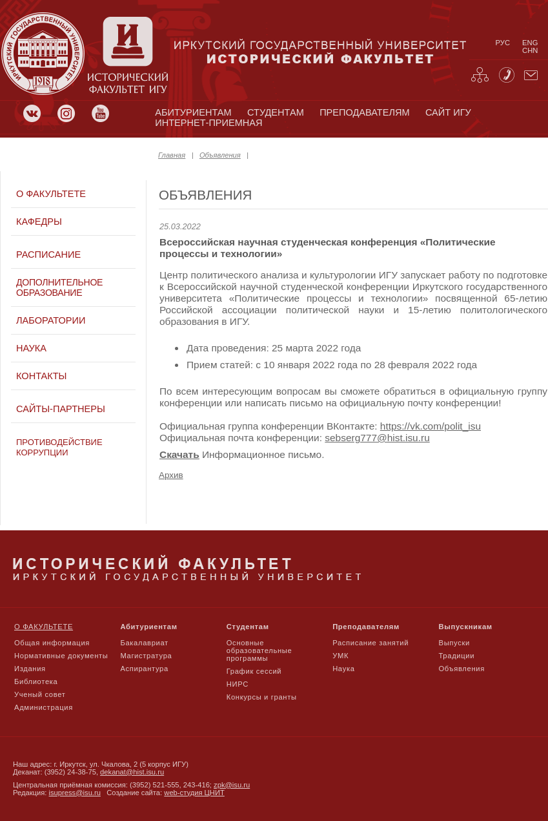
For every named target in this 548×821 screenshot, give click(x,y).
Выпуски (454, 643)
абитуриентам (193, 112)
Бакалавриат (144, 643)
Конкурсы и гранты (262, 697)
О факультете (51, 194)
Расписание (48, 254)
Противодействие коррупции (59, 447)
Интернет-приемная (208, 123)
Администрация (43, 707)
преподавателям (364, 112)
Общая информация (52, 643)
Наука (31, 348)
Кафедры (39, 221)
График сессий (254, 671)
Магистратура (146, 656)
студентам (275, 112)
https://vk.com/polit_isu (430, 426)
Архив (171, 475)
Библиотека (36, 681)
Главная (171, 155)
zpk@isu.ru (232, 785)
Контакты (41, 376)
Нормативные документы (61, 656)
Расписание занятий (370, 643)
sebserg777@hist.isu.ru (377, 437)
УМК (340, 656)
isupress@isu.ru (75, 792)
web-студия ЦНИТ (194, 792)
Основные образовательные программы (259, 650)
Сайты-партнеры (60, 409)
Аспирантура (144, 668)
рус (503, 43)
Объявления (220, 155)
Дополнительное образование (59, 287)
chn (530, 50)
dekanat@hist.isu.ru (132, 772)
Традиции (457, 656)
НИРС (238, 684)
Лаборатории (50, 320)
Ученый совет (39, 694)
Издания (30, 668)
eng (530, 43)
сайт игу (448, 112)
